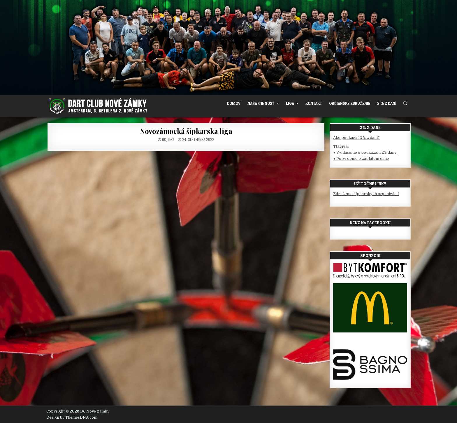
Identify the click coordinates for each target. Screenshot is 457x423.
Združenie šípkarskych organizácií (366, 194)
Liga (290, 103)
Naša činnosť (261, 103)
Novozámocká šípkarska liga (186, 131)
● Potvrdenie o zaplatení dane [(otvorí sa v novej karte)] (361, 158)
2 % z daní (386, 103)
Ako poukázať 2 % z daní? (356, 137)
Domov (233, 103)
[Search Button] (405, 103)
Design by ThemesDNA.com (71, 417)
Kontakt (313, 103)
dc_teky (168, 139)
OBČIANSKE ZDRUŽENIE (349, 103)
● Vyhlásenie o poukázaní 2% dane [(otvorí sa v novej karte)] (365, 152)
